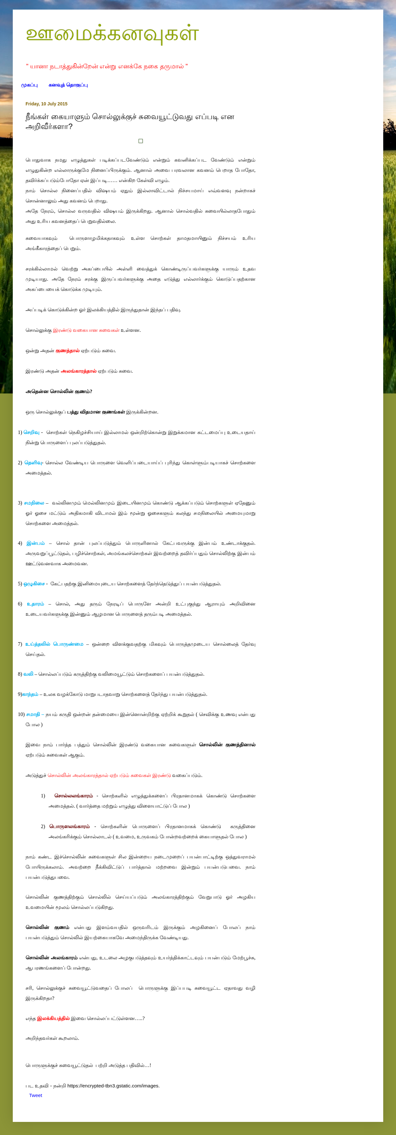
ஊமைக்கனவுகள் (112, 32)
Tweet (35, 1095)
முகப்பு (29, 85)
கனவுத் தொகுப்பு (68, 85)
